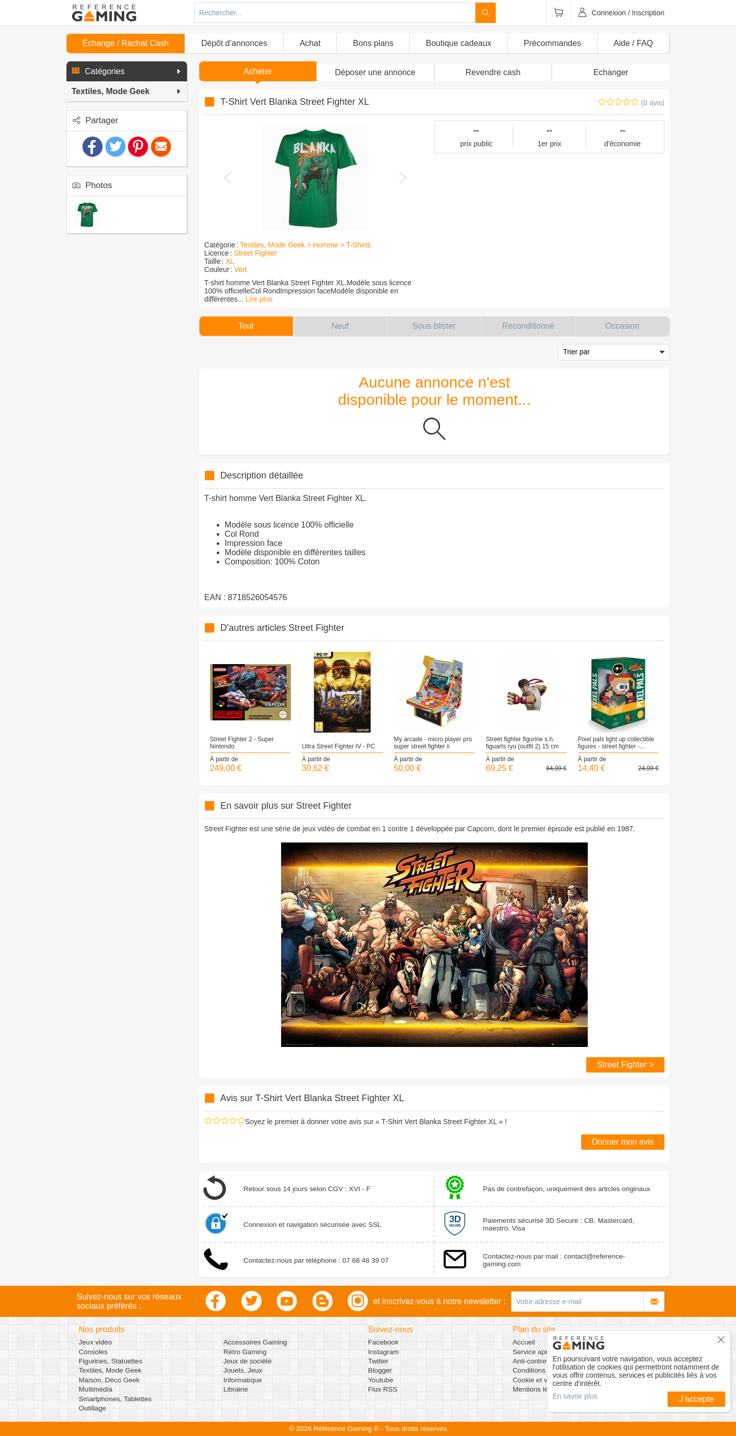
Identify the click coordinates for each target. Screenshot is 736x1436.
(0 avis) (652, 103)
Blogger (380, 1370)
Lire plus (258, 299)
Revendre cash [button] (493, 72)
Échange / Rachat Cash (125, 43)
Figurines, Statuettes (111, 1361)
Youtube (380, 1380)
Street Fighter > (625, 1064)
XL (229, 261)
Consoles (93, 1352)
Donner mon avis (623, 1141)
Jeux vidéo (95, 1342)
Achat (310, 43)
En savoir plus (575, 1396)
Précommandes (552, 43)
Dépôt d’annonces (234, 43)
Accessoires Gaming (255, 1342)
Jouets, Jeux (242, 1370)
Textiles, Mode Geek (110, 1370)
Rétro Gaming (245, 1352)
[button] (126, 71)
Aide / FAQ (633, 43)
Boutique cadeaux (458, 43)
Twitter (378, 1361)
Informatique (242, 1380)
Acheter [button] (258, 71)
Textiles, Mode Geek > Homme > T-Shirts (305, 245)
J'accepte (696, 1399)
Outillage (92, 1408)
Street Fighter (256, 253)
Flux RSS (382, 1389)
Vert (240, 269)
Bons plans (373, 43)
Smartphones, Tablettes (115, 1399)
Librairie (235, 1389)
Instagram (383, 1352)
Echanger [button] (611, 72)
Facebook (383, 1342)
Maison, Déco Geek (109, 1380)
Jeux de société (247, 1361)
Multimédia (95, 1389)
